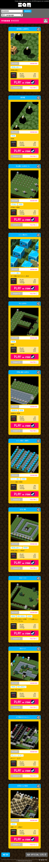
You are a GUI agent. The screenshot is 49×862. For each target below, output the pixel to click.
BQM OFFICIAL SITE (36, 855)
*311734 (33, 639)
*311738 (33, 499)
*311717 (33, 845)
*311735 (33, 568)
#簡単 (13, 136)
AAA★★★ (33, 63)
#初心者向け (21, 616)
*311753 (33, 362)
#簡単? (25, 548)
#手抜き (14, 204)
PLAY (24, 82)
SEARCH (27, 11)
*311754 (33, 293)
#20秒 (30, 616)
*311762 (33, 156)
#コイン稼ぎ (15, 273)
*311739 (33, 431)
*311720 (33, 707)
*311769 (33, 88)
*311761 (33, 225)
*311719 (33, 776)
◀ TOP (5, 855)
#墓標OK (14, 410)
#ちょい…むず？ (17, 755)
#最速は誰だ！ (16, 67)
